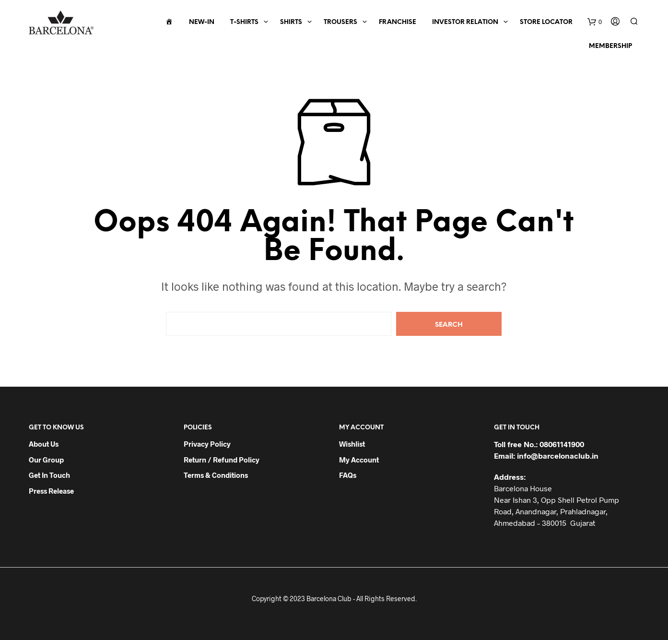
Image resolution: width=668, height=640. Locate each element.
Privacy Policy (207, 443)
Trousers (340, 22)
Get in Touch (49, 475)
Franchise (397, 22)
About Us (44, 443)
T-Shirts (244, 22)
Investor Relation (465, 22)
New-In (201, 22)
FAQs (347, 475)
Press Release (51, 490)
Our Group (46, 459)
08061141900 (561, 444)
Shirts (291, 22)
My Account (359, 459)
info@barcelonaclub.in (557, 455)
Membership (610, 46)
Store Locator (546, 22)
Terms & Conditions (216, 475)
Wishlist (352, 443)
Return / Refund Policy (221, 459)
